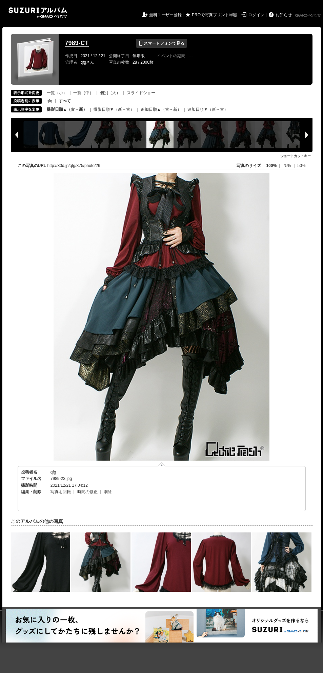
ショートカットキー (295, 156)
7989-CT (77, 43)
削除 (108, 491)
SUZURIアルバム (37, 12)
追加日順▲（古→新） (161, 109)
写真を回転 (61, 491)
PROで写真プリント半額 (214, 15)
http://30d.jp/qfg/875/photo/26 (73, 165)
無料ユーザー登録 (165, 15)
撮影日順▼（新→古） (114, 109)
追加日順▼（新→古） (207, 109)
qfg (50, 101)
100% (271, 165)
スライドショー (141, 92)
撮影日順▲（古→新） (67, 109)
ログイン (256, 15)
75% (287, 165)
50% (301, 165)
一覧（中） (83, 92)
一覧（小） (57, 92)
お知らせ (284, 15)
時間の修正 (87, 491)
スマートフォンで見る (161, 43)
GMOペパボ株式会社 (308, 15)
